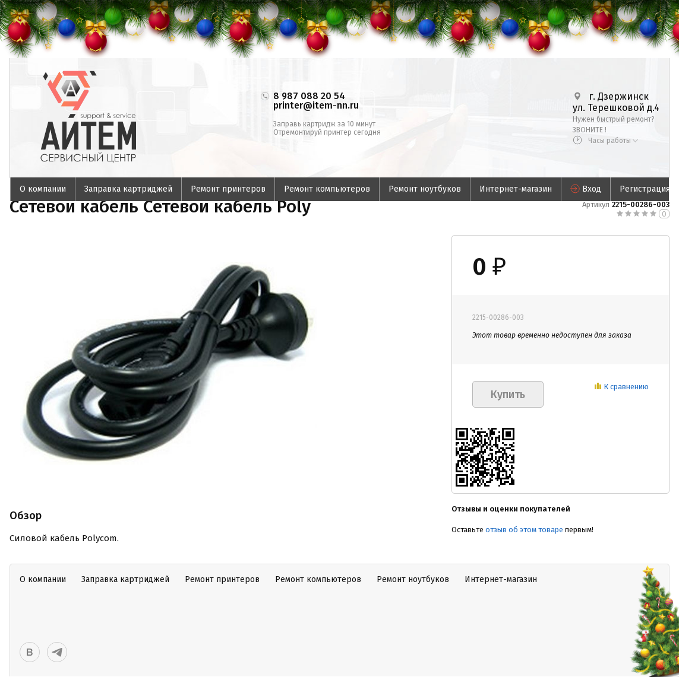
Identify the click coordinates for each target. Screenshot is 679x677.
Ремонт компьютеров (327, 189)
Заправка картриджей (128, 189)
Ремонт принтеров (228, 189)
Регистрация (645, 189)
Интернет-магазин (515, 189)
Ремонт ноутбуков (425, 189)
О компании (43, 189)
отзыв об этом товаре (524, 529)
